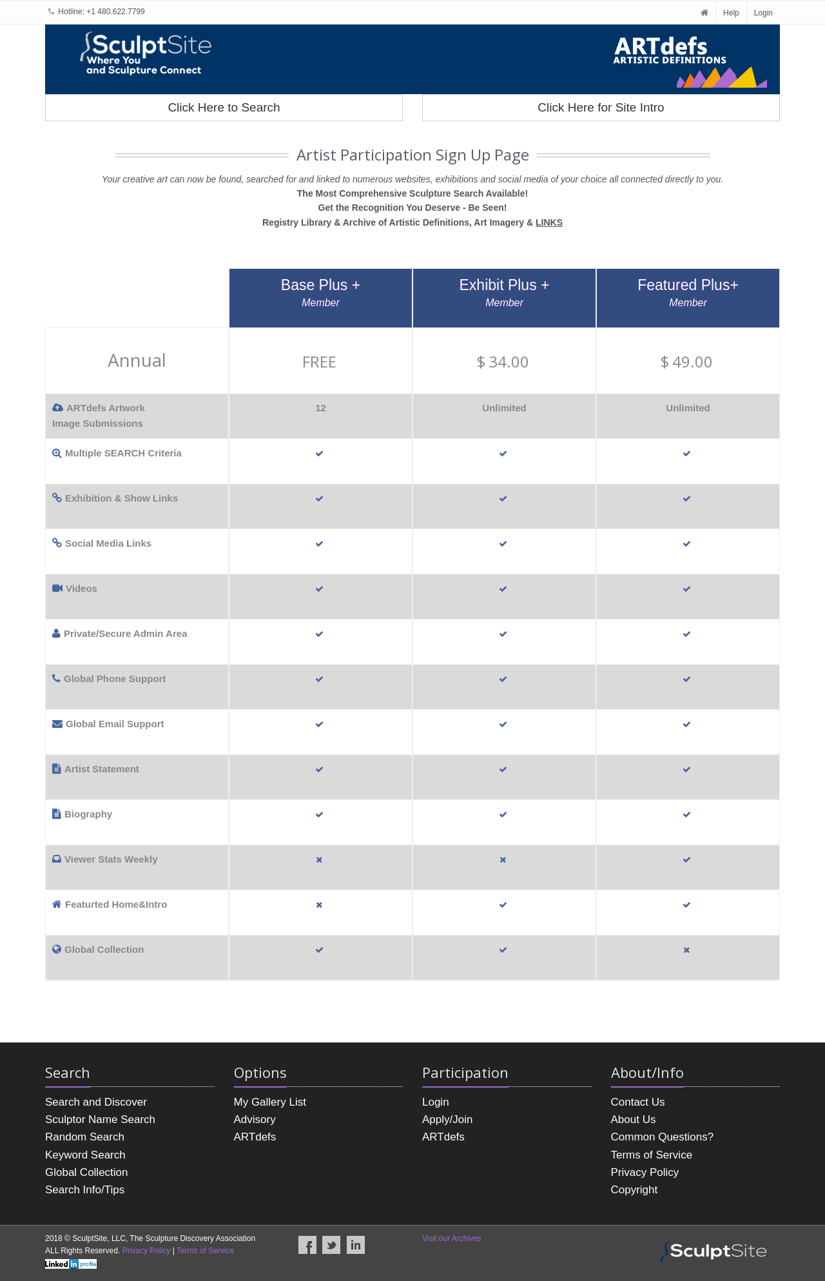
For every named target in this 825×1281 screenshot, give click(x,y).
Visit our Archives (451, 1238)
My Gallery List (270, 1102)
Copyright (634, 1190)
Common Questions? (662, 1137)
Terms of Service (652, 1155)
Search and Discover (96, 1102)
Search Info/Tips (84, 1190)
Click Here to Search (224, 107)
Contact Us (638, 1102)
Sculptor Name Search (100, 1119)
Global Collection (86, 1172)
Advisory (255, 1119)
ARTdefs (255, 1137)
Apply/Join (447, 1119)
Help (731, 12)
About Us (633, 1119)
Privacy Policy (645, 1172)
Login (763, 12)
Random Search (84, 1137)
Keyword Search (85, 1155)
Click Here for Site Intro (601, 107)
